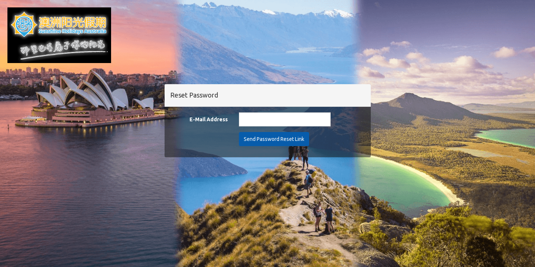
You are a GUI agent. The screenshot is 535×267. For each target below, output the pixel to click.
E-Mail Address (208, 119)
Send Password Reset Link (274, 139)
